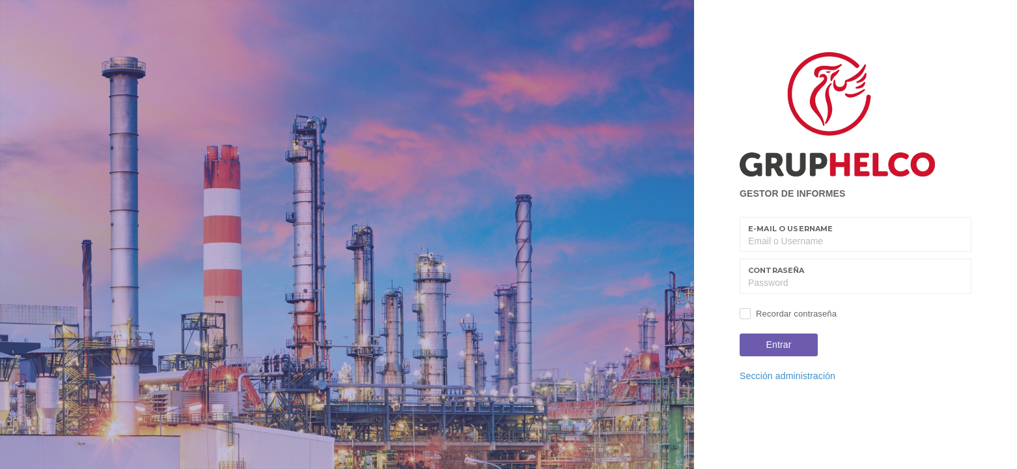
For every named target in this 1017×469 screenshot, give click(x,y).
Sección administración (787, 376)
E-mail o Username (790, 228)
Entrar (779, 344)
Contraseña (776, 270)
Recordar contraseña (796, 314)
